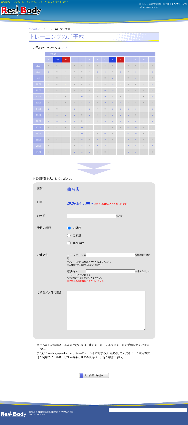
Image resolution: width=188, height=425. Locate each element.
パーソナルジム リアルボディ (21, 10)
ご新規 (74, 235)
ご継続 (74, 228)
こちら (64, 47)
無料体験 (75, 243)
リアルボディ (35, 29)
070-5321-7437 (150, 7)
